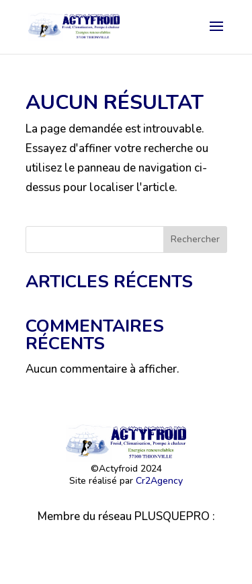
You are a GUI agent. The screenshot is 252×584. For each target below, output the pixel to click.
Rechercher (195, 239)
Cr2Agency (159, 480)
